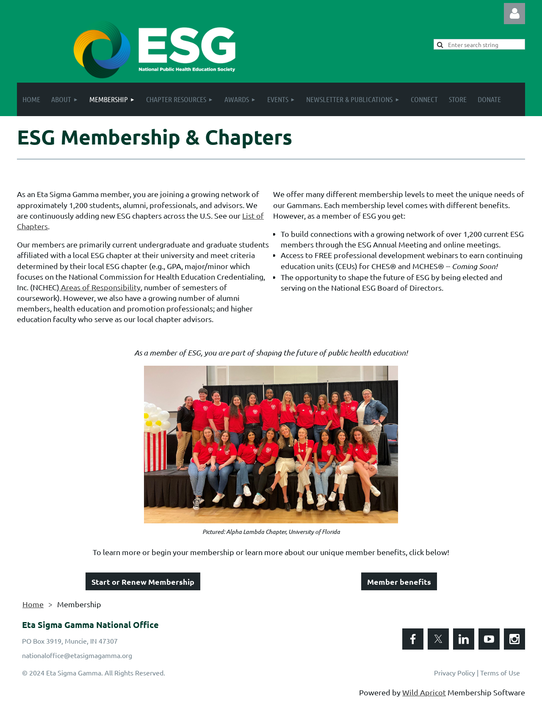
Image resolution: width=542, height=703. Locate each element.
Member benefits (399, 581)
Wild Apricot (424, 692)
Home (33, 604)
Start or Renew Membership (142, 581)
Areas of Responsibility (100, 287)
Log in (514, 13)
